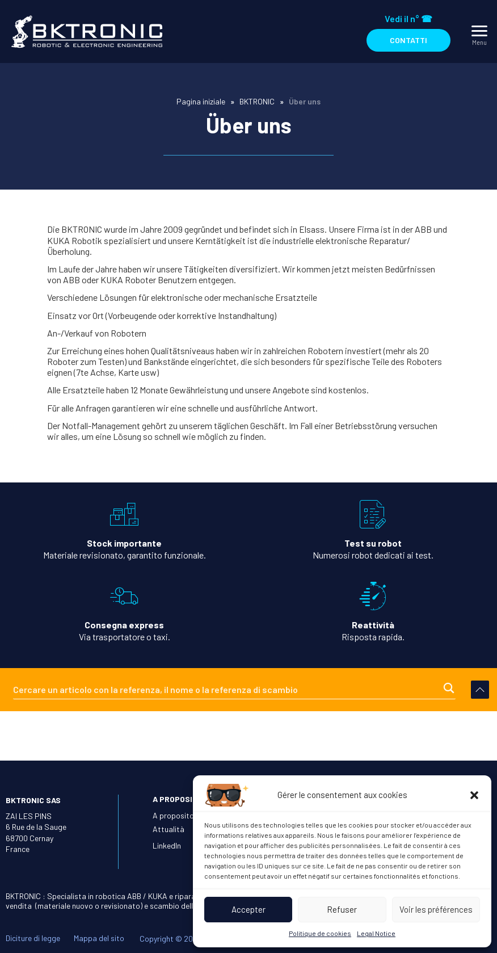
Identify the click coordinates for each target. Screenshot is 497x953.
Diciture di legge (33, 936)
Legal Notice (376, 933)
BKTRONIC (257, 101)
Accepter (248, 909)
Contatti (408, 40)
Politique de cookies (320, 933)
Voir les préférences (436, 909)
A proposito (173, 813)
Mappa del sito (99, 936)
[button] (474, 795)
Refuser (342, 909)
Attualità (168, 827)
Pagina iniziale (200, 101)
